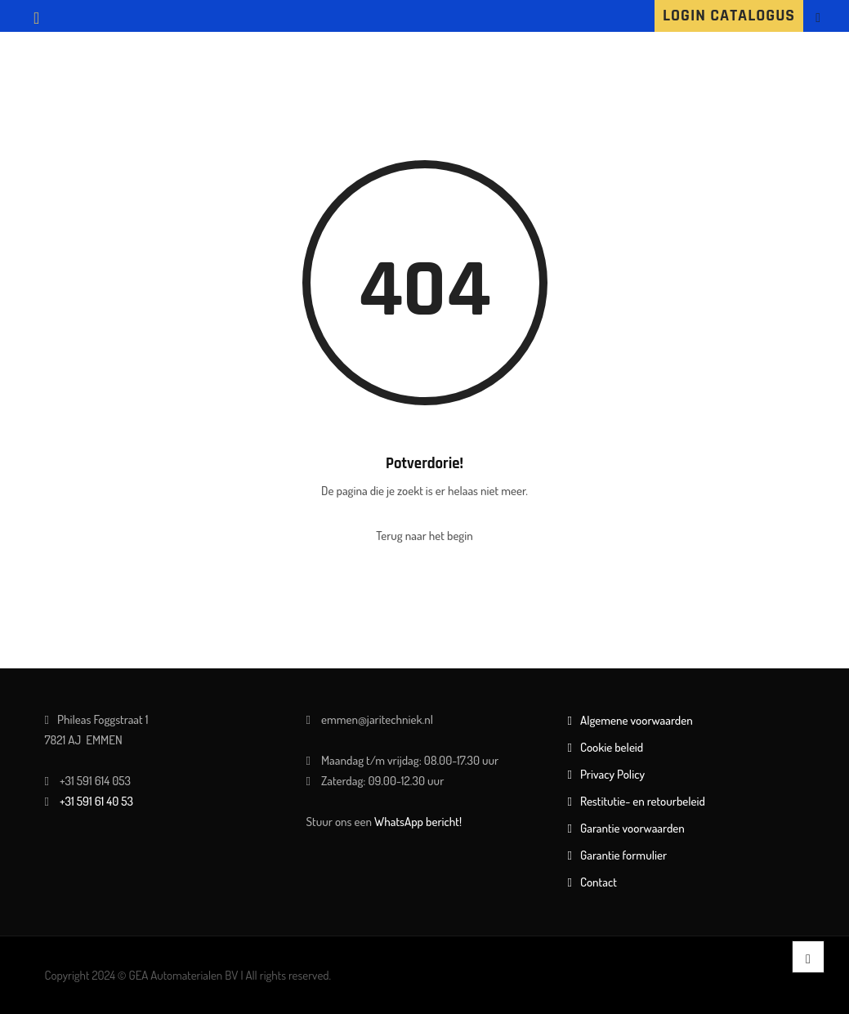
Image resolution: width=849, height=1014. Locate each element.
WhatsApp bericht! (418, 821)
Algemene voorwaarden (636, 720)
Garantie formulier (623, 855)
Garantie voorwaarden (632, 828)
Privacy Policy (612, 774)
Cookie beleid (611, 747)
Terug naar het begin (424, 535)
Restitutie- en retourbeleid (642, 801)
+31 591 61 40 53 (96, 801)
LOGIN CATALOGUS (729, 15)
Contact (598, 882)
